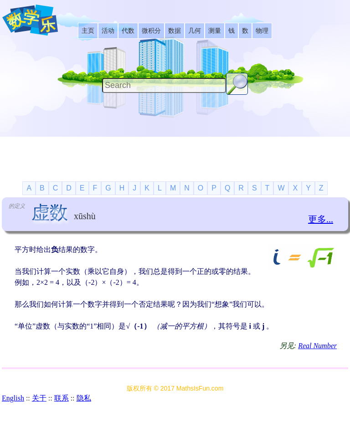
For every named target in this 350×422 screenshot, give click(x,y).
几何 (194, 30)
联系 (61, 398)
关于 (39, 398)
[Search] (164, 85)
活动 (108, 30)
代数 (128, 30)
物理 (262, 30)
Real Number (317, 346)
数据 (174, 30)
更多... (320, 219)
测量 (214, 30)
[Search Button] (237, 84)
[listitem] (88, 31)
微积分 (151, 30)
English (13, 398)
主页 (88, 30)
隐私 (84, 398)
